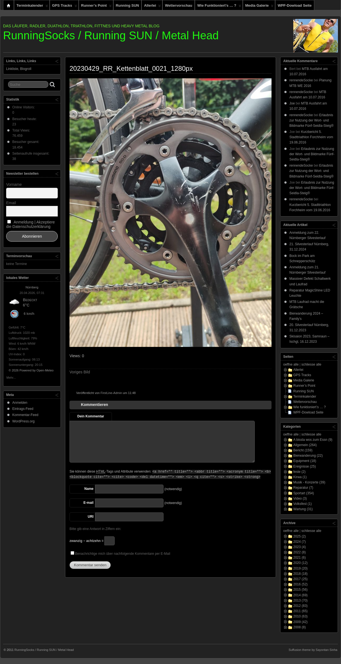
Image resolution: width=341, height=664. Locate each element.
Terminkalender (32, 6)
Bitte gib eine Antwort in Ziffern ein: (95, 529)
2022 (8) (299, 552)
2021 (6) (299, 558)
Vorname (14, 184)
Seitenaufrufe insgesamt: (31, 153)
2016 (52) (300, 584)
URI (90, 517)
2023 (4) (299, 547)
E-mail (88, 503)
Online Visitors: (24, 107)
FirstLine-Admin (111, 393)
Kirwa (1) (300, 477)
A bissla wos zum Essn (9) (312, 440)
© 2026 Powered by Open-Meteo (31, 370)
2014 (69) (300, 595)
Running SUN (127, 5)
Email (11, 203)
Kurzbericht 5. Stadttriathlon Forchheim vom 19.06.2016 (311, 137)
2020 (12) (300, 563)
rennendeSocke (301, 80)
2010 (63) (300, 616)
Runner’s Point (96, 6)
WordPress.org (23, 421)
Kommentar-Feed (25, 415)
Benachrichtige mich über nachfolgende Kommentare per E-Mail (120, 553)
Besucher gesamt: (26, 142)
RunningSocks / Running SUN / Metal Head (111, 35)
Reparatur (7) (303, 488)
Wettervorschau (178, 5)
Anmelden (19, 403)
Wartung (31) (303, 509)
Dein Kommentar (90, 416)
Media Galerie (259, 6)
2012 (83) (300, 606)
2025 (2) (299, 536)
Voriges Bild (79, 372)
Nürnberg (32, 287)
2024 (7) (299, 542)
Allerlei (152, 6)
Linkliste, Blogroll (18, 69)
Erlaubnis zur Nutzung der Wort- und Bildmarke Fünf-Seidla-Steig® (311, 120)
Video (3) (300, 498)
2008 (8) (299, 627)
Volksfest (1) (302, 504)
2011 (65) (300, 611)
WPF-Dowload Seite (295, 5)
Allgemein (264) (305, 445)
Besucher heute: (25, 119)
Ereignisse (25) (304, 466)
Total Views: (21, 130)
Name (88, 489)
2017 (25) (300, 579)
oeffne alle (291, 364)
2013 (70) (300, 600)
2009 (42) (300, 622)
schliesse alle (311, 364)
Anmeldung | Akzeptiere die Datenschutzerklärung (30, 224)
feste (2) (299, 472)
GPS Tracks (64, 6)
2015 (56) (300, 590)
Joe (292, 103)
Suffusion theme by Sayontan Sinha (313, 649)
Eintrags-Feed (22, 409)
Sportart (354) (303, 493)
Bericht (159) (303, 450)
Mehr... (11, 377)
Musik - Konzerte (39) (309, 482)
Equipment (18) (304, 461)
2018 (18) (300, 574)
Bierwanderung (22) (308, 456)
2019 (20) (300, 568)
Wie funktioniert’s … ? (219, 6)
